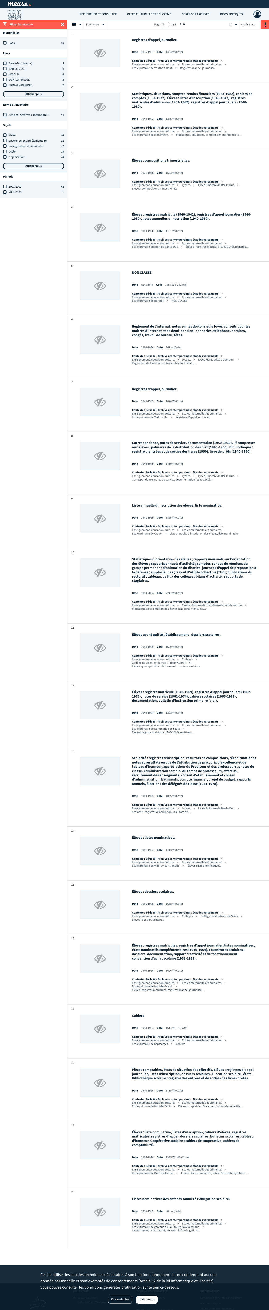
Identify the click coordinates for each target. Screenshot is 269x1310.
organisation (17, 157)
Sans (12, 43)
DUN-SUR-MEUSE (19, 80)
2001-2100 (15, 192)
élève (12, 135)
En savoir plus (120, 1299)
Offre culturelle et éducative (149, 14)
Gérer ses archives (196, 14)
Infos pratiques (231, 14)
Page (157, 24)
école (12, 152)
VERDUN (14, 74)
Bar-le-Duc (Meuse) (20, 63)
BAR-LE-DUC (16, 69)
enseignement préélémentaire (28, 141)
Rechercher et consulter (98, 14)
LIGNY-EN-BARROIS (20, 85)
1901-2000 (15, 187)
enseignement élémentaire (25, 146)
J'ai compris (147, 1299)
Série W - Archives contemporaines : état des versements (44, 115)
